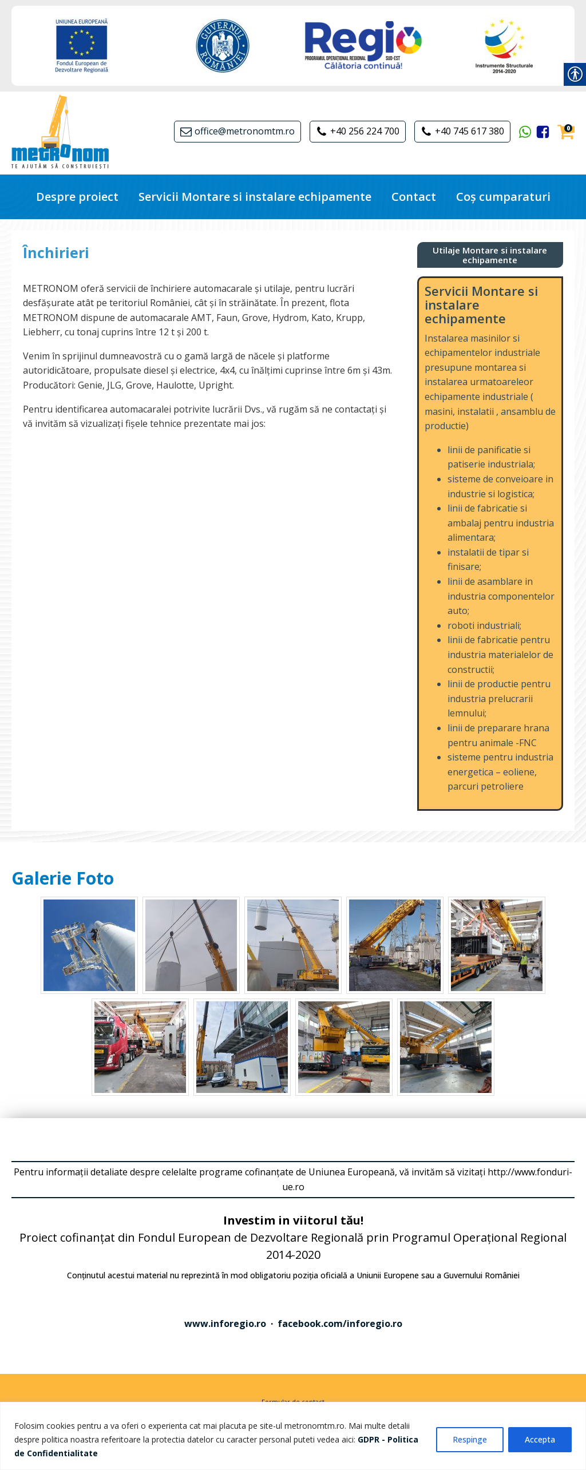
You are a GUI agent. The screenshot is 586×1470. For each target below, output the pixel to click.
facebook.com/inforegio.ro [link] (340, 1323)
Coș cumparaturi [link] (503, 196)
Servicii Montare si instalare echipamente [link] (254, 196)
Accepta (540, 1439)
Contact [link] (413, 196)
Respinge (470, 1439)
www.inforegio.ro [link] (225, 1323)
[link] (81, 45)
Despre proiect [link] (77, 196)
